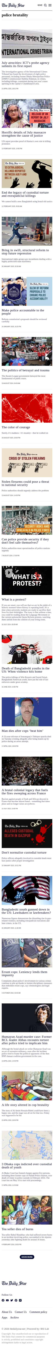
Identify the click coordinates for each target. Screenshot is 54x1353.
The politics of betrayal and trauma (26, 370)
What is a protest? (14, 599)
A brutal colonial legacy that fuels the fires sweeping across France (25, 791)
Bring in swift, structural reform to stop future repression (25, 251)
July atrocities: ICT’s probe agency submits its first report (25, 64)
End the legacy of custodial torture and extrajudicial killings (25, 194)
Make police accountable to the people (23, 311)
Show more (27, 1257)
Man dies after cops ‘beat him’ (22, 731)
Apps (4, 1317)
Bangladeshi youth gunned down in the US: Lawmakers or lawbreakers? (26, 911)
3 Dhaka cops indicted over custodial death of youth (27, 1165)
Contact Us (21, 1312)
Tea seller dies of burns (17, 1229)
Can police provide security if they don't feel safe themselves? (25, 540)
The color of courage (16, 427)
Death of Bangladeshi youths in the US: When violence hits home (26, 669)
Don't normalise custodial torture (24, 852)
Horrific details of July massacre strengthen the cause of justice (24, 133)
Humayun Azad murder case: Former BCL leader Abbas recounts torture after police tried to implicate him (27, 1040)
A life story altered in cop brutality (25, 1105)
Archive (14, 1317)
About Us (7, 1312)
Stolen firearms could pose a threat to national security (25, 483)
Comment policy (38, 1312)
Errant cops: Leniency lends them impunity (24, 973)
